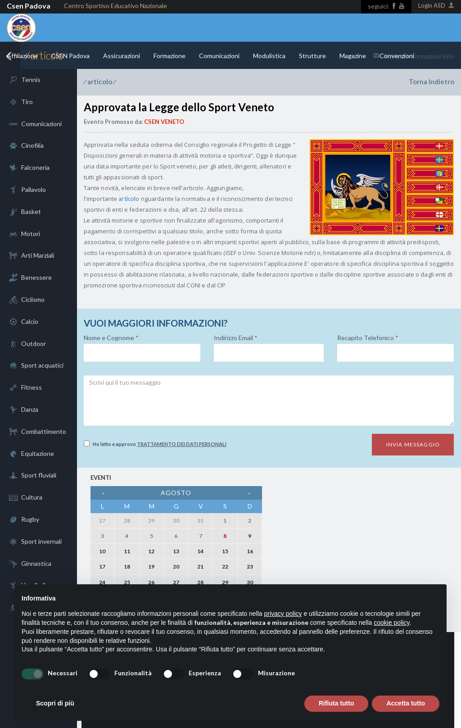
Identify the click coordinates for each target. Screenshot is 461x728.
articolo (99, 81)
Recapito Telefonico (367, 337)
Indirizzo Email (236, 337)
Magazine (352, 55)
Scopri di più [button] (55, 703)
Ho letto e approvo (155, 444)
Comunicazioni (219, 55)
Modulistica (269, 55)
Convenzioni (397, 55)
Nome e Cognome (111, 337)
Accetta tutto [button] (405, 703)
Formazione (169, 55)
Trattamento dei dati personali (181, 444)
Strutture (312, 55)
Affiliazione (22, 55)
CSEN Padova (70, 55)
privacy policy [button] (283, 613)
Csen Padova (28, 5)
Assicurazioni (121, 55)
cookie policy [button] (391, 622)
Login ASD (436, 6)
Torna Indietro (431, 81)
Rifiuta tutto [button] (336, 703)
